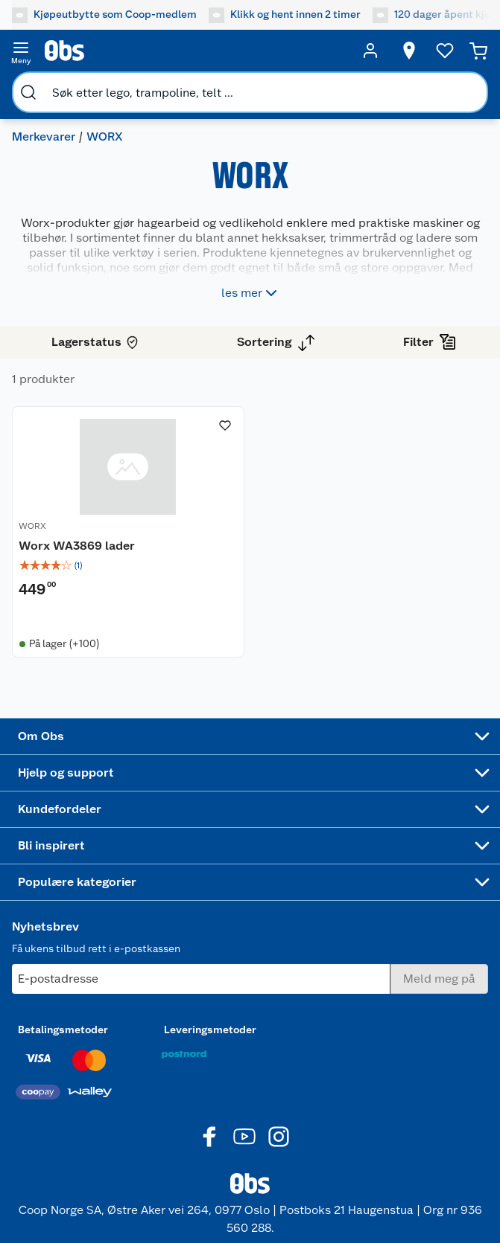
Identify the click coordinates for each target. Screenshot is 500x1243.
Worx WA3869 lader (77, 546)
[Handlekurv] (478, 50)
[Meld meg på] (439, 979)
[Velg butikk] (409, 50)
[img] (128, 565)
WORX (32, 526)
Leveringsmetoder (210, 1029)
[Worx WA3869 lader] (128, 532)
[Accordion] (250, 736)
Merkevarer (43, 136)
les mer (250, 293)
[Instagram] (279, 1136)
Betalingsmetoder (63, 1029)
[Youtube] (244, 1136)
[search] (28, 92)
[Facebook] (210, 1136)
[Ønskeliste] (445, 50)
